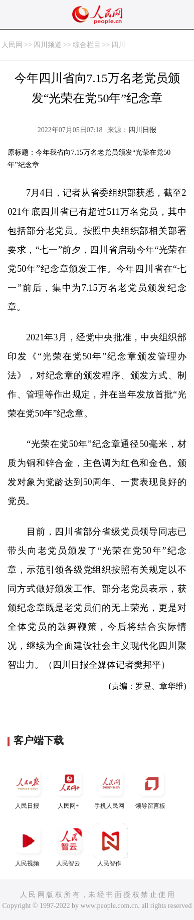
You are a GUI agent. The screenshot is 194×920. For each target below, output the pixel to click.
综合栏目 (87, 45)
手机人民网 (110, 787)
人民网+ (69, 787)
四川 (118, 45)
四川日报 (142, 130)
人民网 (12, 45)
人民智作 (110, 845)
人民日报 (28, 787)
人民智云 (69, 845)
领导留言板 (151, 787)
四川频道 (48, 45)
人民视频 (28, 845)
